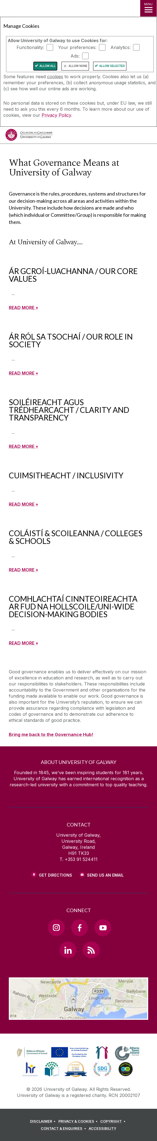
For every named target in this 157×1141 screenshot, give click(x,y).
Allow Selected (112, 65)
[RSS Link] (91, 950)
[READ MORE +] (23, 307)
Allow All (47, 65)
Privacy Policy (56, 115)
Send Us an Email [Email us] (105, 875)
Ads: (75, 56)
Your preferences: (77, 47)
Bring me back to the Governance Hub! (51, 734)
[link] (51, 1052)
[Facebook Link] (79, 927)
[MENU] (148, 8)
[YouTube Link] (102, 927)
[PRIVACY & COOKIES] (78, 1121)
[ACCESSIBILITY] (102, 1128)
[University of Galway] (29, 136)
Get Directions (55, 875)
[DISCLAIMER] (43, 1121)
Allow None (78, 65)
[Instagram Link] (56, 927)
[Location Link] (78, 1015)
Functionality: (30, 47)
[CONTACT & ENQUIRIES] (64, 1128)
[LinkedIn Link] (67, 950)
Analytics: (120, 47)
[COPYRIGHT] (113, 1121)
